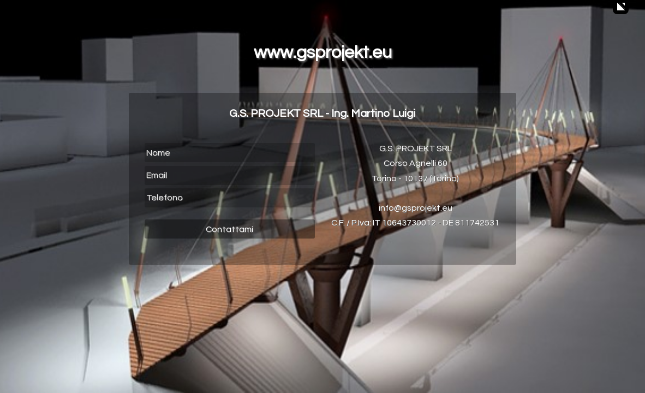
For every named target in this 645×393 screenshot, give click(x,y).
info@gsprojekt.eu (415, 208)
